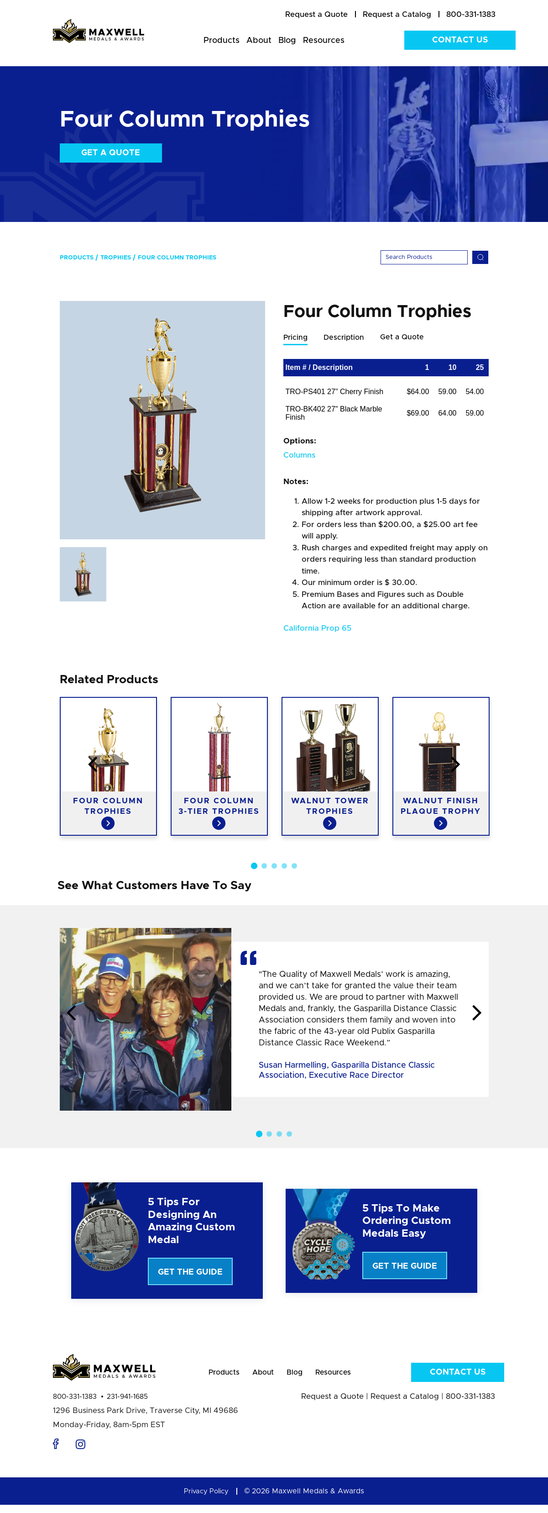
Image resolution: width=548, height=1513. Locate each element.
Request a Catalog (405, 1404)
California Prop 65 (317, 629)
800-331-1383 (75, 1405)
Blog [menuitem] (287, 41)
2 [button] (264, 866)
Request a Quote (332, 1404)
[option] (162, 420)
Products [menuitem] (222, 41)
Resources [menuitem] (323, 41)
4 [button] (284, 866)
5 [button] (294, 866)
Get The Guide (190, 1273)
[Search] (424, 257)
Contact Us (460, 40)
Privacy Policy (206, 1499)
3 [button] (274, 866)
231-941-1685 (127, 1405)
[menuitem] (316, 14)
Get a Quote (110, 153)
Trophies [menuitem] (115, 258)
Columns (299, 455)
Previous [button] (71, 1013)
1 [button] (254, 866)
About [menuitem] (258, 41)
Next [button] (477, 1013)
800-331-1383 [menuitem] (471, 14)
